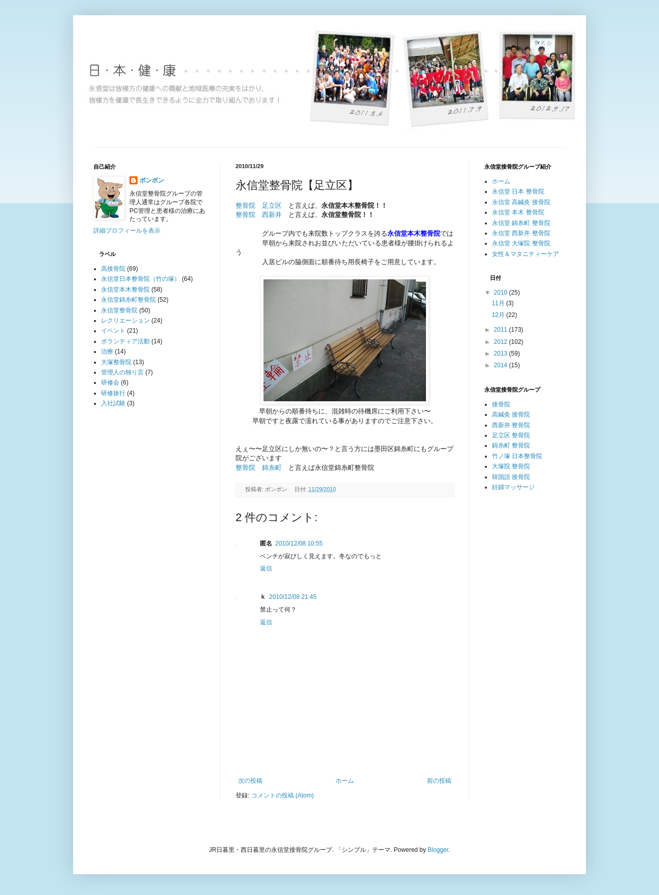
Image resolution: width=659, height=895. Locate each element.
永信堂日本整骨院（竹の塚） (140, 278)
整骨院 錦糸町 (259, 467)
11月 (498, 303)
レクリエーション (125, 320)
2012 (501, 341)
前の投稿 (439, 780)
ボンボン (152, 180)
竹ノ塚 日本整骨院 (517, 456)
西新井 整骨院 (511, 425)
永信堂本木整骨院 (125, 289)
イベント (113, 330)
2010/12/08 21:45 (292, 596)
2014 (501, 365)
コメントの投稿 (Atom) (282, 795)
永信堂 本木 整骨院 (518, 212)
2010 (501, 292)
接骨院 (501, 404)
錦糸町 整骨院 (511, 445)
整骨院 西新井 (259, 214)
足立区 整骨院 (511, 435)
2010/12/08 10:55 (298, 543)
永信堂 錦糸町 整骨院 (521, 223)
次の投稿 (250, 780)
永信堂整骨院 (119, 310)
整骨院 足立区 (259, 205)
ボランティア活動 (125, 341)
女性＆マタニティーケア (525, 254)
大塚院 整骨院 (511, 466)
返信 (266, 568)
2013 (501, 353)
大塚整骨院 (116, 362)
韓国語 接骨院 (511, 477)
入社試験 (113, 403)
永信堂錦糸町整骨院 (128, 299)
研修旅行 (113, 393)
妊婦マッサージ (513, 487)
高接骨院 (113, 268)
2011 (501, 329)
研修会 (110, 382)
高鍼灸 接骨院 (511, 414)
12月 (498, 314)
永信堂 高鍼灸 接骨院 (521, 202)
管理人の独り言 (122, 372)
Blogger (437, 849)
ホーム (345, 780)
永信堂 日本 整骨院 (518, 191)
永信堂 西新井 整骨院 (521, 233)
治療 (107, 351)
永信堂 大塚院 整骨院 (521, 243)
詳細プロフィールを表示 (126, 230)
